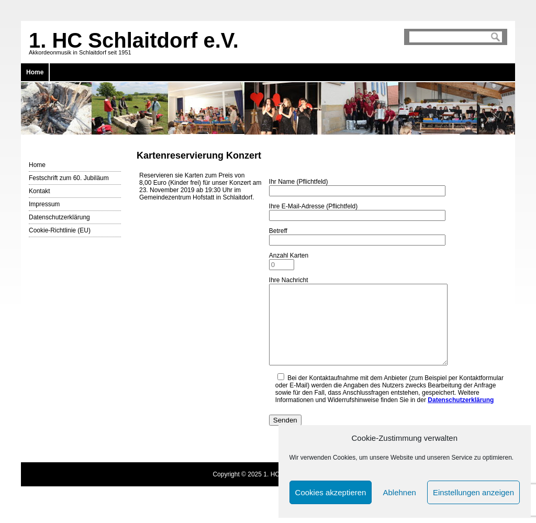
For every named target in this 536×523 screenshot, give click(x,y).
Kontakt (39, 191)
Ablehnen (399, 492)
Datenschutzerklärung (59, 217)
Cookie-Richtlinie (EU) (60, 230)
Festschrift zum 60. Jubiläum (69, 178)
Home (34, 72)
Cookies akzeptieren (330, 492)
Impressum (44, 204)
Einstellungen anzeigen (473, 492)
